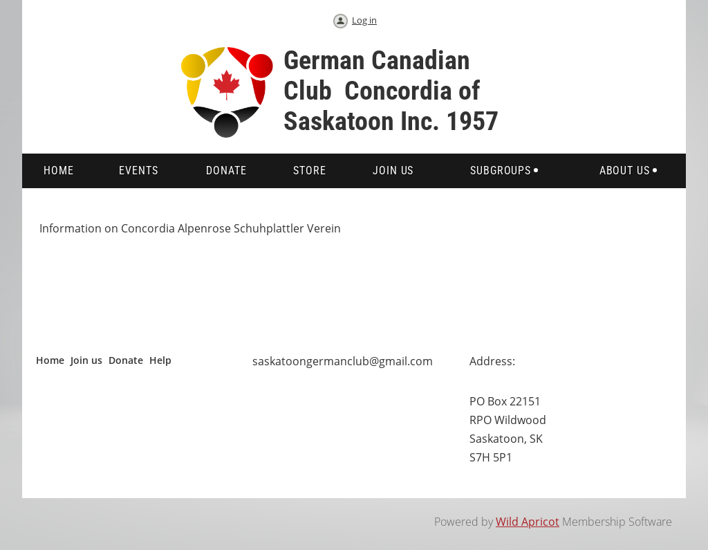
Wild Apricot (527, 521)
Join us (86, 360)
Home (50, 360)
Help (160, 360)
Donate (126, 360)
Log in (364, 20)
